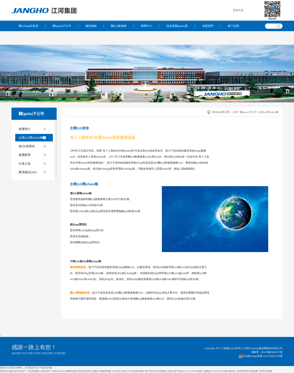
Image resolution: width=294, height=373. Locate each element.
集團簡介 (25, 129)
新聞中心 (146, 25)
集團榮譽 (25, 154)
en (235, 10)
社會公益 (25, 163)
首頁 (232, 112)
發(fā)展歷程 (27, 146)
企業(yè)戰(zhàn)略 (31, 137)
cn (241, 10)
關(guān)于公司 (62, 25)
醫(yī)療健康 (118, 25)
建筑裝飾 (91, 25)
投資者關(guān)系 (177, 25)
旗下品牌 (233, 25)
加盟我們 (207, 25)
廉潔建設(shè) (28, 172)
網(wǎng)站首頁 (28, 25)
